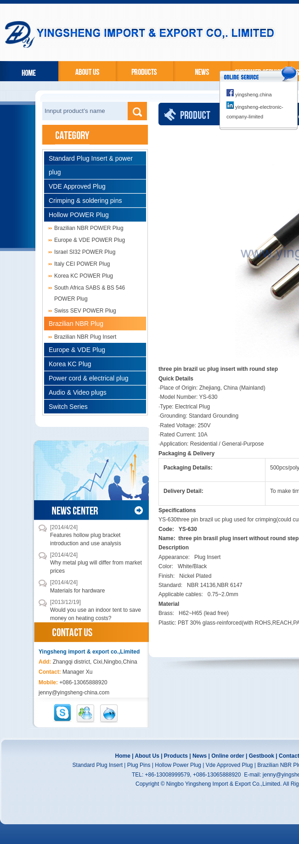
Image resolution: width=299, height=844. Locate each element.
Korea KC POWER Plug (83, 276)
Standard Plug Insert (98, 765)
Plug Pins (139, 765)
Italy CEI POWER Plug (82, 264)
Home (122, 756)
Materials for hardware (77, 590)
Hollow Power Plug (178, 765)
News (199, 756)
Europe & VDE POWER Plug (89, 240)
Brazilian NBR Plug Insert (85, 337)
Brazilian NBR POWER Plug (89, 228)
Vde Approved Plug (229, 765)
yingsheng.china (249, 94)
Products (176, 756)
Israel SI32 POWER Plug (84, 252)
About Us (147, 756)
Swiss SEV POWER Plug (85, 310)
